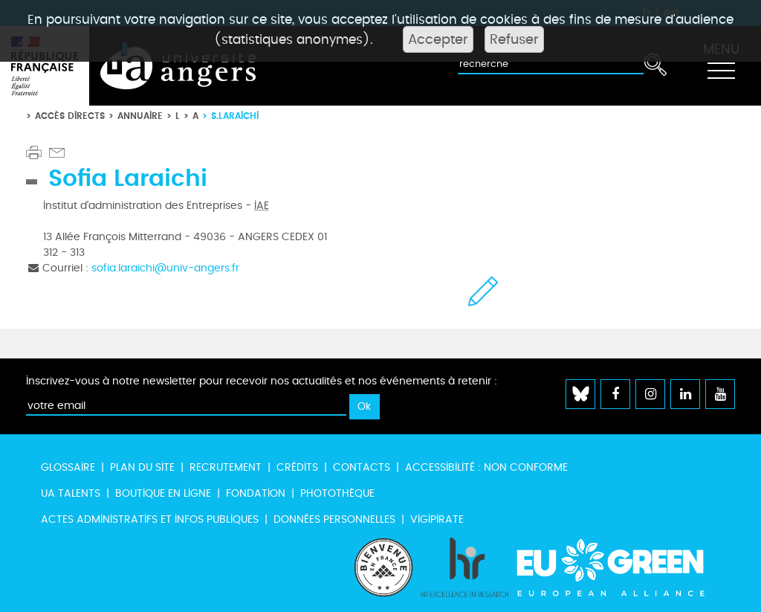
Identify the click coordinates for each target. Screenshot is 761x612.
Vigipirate (437, 519)
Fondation (255, 493)
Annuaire (140, 115)
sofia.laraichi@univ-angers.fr (165, 268)
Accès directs (70, 115)
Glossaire (68, 467)
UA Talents (70, 493)
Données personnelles (334, 519)
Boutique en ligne (163, 493)
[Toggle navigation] (721, 66)
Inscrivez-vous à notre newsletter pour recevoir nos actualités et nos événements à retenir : (261, 381)
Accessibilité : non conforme (486, 467)
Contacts (361, 467)
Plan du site (142, 467)
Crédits (297, 467)
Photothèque (337, 493)
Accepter (438, 39)
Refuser (514, 39)
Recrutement (226, 467)
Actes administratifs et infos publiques (150, 519)
